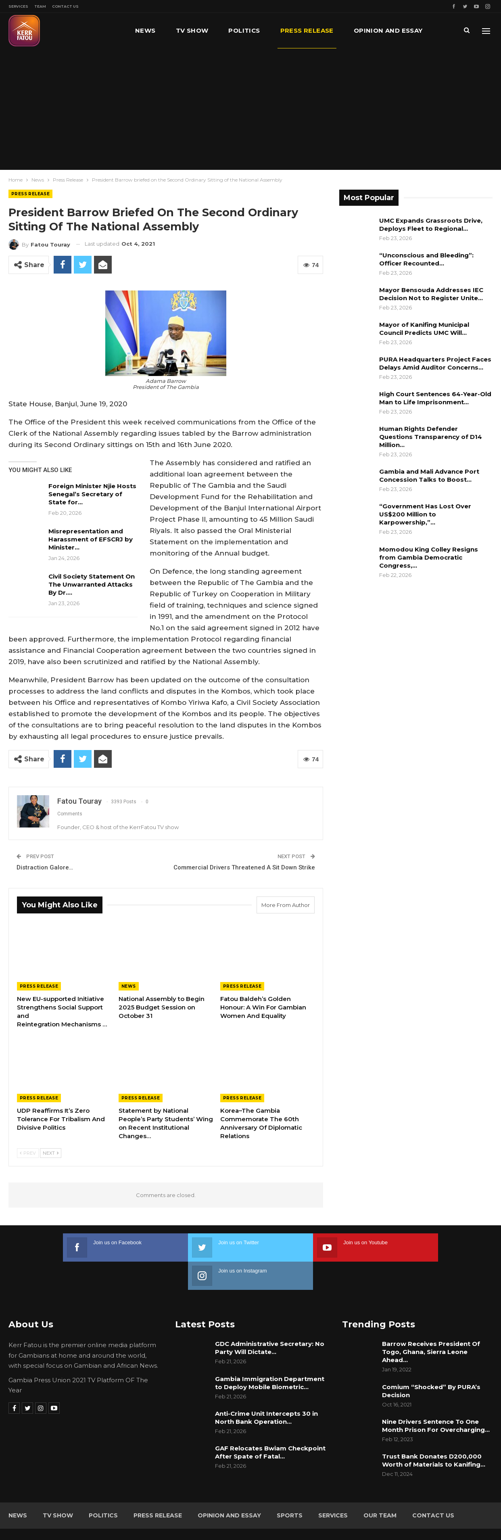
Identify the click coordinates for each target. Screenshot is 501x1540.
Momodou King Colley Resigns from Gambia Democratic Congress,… (428, 557)
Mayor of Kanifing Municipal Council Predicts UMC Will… (424, 328)
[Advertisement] (250, 108)
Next (50, 1153)
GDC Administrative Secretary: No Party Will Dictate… (269, 1319)
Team (40, 6)
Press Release (307, 30)
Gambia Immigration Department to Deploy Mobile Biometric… (269, 1354)
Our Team (380, 1487)
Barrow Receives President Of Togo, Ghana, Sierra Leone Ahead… (431, 1323)
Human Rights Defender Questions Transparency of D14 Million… (430, 437)
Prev (28, 1153)
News (145, 30)
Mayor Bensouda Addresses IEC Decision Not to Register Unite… (431, 294)
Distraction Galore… (45, 867)
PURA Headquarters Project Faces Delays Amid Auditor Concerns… (435, 363)
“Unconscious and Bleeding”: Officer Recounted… (426, 259)
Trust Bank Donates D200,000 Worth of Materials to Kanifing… (433, 1432)
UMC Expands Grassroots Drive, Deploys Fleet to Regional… (430, 224)
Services (18, 6)
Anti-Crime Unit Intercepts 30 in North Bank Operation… (266, 1389)
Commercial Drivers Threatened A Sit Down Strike (244, 867)
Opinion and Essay (229, 1487)
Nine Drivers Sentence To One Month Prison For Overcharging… (436, 1397)
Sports (290, 1487)
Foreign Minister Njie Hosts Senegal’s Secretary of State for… (92, 494)
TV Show (192, 30)
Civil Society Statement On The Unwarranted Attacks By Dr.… (91, 584)
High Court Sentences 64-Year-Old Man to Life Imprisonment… (435, 398)
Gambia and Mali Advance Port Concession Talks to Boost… (429, 475)
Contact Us (65, 6)
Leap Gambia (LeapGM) (459, 1519)
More (364, 30)
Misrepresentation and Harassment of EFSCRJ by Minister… (90, 539)
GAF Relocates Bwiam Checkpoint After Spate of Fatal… (270, 1424)
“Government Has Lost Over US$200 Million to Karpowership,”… (425, 514)
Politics (244, 30)
